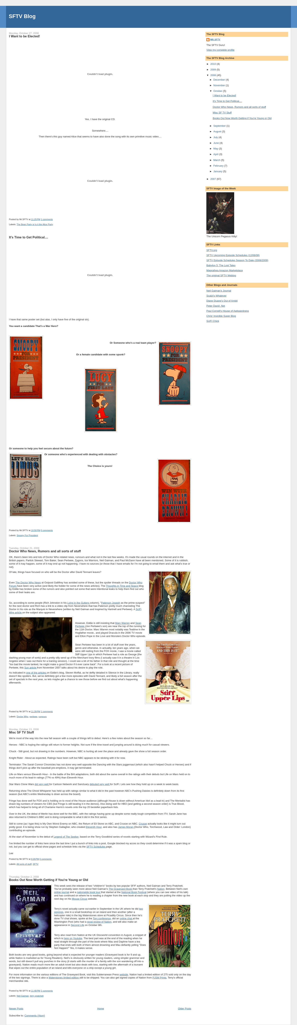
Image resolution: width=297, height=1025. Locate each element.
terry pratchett (37, 996)
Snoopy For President (27, 535)
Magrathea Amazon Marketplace (224, 270)
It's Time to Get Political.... (28, 237)
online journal (61, 892)
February (218, 165)
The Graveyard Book (121, 888)
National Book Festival (133, 892)
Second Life (77, 925)
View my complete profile (220, 49)
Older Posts (184, 1008)
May (216, 148)
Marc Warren (122, 623)
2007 (213, 178)
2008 (213, 75)
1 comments (47, 219)
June (216, 142)
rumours (42, 716)
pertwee (33, 716)
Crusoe (143, 823)
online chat (126, 918)
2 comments (47, 991)
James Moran (126, 827)
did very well (42, 784)
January (218, 171)
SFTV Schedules (96, 846)
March (217, 160)
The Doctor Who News (28, 582)
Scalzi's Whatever (216, 295)
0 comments (47, 530)
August (217, 131)
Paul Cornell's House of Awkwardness (227, 310)
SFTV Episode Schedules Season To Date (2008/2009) (237, 260)
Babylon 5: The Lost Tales (220, 265)
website (124, 974)
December (219, 79)
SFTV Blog (22, 16)
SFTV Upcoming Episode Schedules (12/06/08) (232, 255)
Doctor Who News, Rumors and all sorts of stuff (45, 551)
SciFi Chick (212, 321)
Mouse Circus (79, 898)
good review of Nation (99, 921)
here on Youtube (73, 938)
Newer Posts (16, 1008)
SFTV (35, 864)
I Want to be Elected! (24, 36)
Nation (161, 888)
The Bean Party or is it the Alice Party (35, 224)
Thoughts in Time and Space (122, 585)
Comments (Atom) (35, 1015)
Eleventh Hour (94, 827)
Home (100, 1008)
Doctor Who (22, 716)
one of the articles (36, 672)
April (216, 154)
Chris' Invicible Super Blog (221, 315)
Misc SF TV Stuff (21, 732)
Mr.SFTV (215, 40)
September (219, 125)
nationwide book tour (89, 892)
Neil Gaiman (23, 996)
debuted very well (100, 784)
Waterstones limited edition (64, 977)
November (219, 85)
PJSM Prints (159, 977)
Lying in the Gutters (78, 602)
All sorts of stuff (24, 864)
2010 (213, 63)
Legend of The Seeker (66, 836)
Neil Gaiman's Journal (218, 290)
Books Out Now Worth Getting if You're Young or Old (48, 880)
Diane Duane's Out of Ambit (221, 300)
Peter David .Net (215, 305)
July (216, 137)
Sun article (30, 667)
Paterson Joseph (110, 602)
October (218, 91)
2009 (213, 69)
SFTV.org (211, 250)
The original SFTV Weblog (221, 275)
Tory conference (102, 918)
